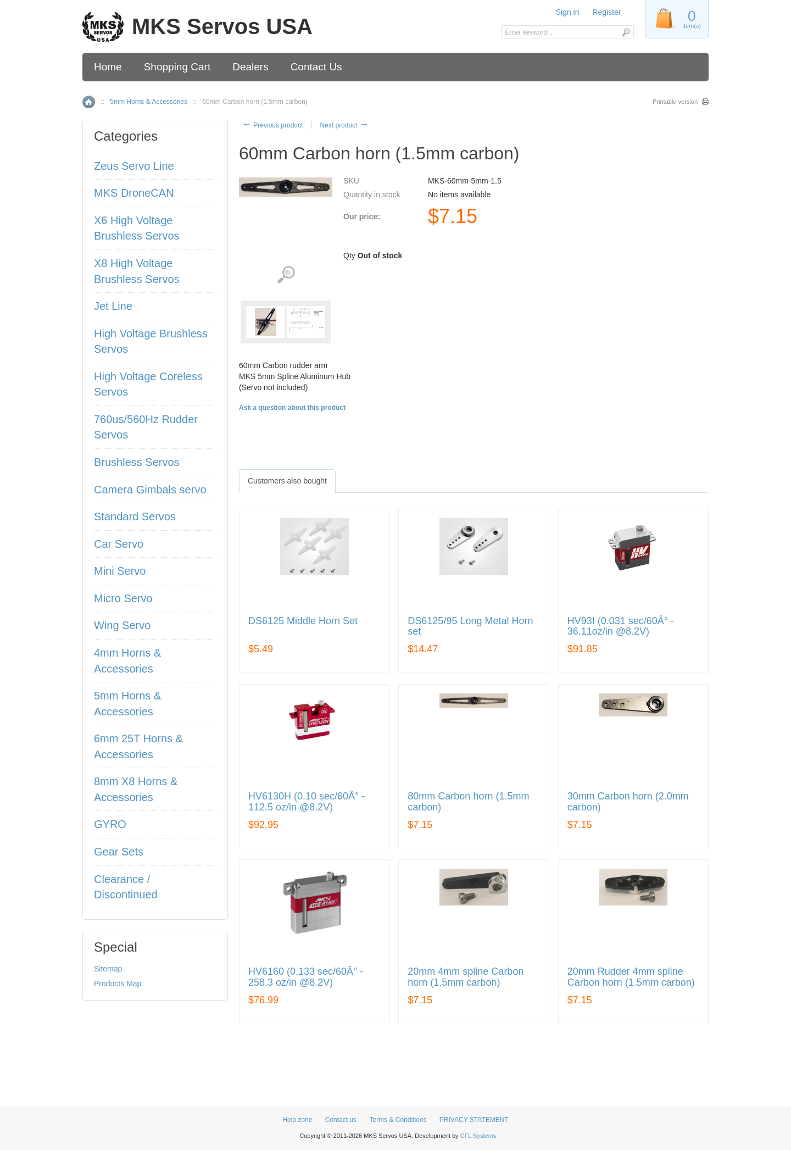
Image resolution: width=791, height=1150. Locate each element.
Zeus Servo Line (134, 166)
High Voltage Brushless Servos (151, 341)
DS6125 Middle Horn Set (303, 621)
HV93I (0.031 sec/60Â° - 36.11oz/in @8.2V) (620, 626)
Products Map (117, 983)
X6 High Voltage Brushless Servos (137, 228)
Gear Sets (118, 852)
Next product (344, 125)
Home (108, 67)
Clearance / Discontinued (126, 887)
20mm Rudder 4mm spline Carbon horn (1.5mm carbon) (631, 977)
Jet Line (113, 306)
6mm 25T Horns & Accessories (138, 746)
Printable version (675, 101)
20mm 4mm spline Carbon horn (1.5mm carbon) (465, 977)
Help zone (297, 1120)
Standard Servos (135, 516)
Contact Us (316, 67)
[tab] (287, 480)
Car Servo (118, 544)
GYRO (110, 824)
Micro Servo (123, 598)
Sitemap (108, 968)
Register (606, 12)
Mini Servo (120, 571)
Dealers (250, 67)
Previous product (272, 125)
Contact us (340, 1120)
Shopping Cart (177, 67)
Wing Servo (122, 625)
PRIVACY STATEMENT (474, 1120)
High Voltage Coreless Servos (148, 384)
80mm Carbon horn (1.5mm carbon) (468, 802)
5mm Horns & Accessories (148, 101)
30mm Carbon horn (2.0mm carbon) (628, 802)
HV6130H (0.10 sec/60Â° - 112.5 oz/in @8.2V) (306, 802)
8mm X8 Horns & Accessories (135, 789)
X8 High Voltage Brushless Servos (137, 271)
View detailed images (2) (286, 275)
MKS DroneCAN (134, 193)
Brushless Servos (137, 462)
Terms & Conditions (397, 1120)
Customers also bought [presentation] (287, 480)
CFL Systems (478, 1135)
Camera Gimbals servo (150, 490)
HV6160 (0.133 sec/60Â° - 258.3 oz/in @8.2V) (305, 977)
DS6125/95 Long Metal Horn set (470, 626)
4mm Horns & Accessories (127, 661)
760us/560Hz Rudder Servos (146, 427)
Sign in (568, 12)
